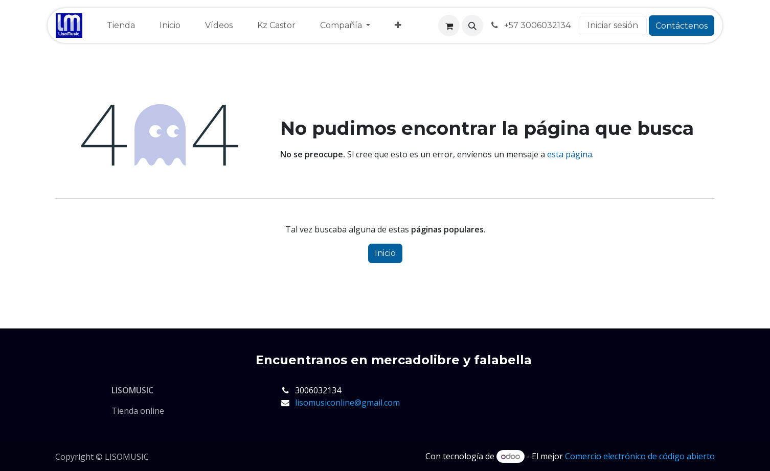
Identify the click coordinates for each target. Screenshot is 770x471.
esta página (569, 154)
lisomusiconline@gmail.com (347, 402)
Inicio (385, 253)
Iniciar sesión (612, 25)
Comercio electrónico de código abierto (640, 456)
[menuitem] (121, 25)
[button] (472, 25)
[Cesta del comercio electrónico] (449, 25)
